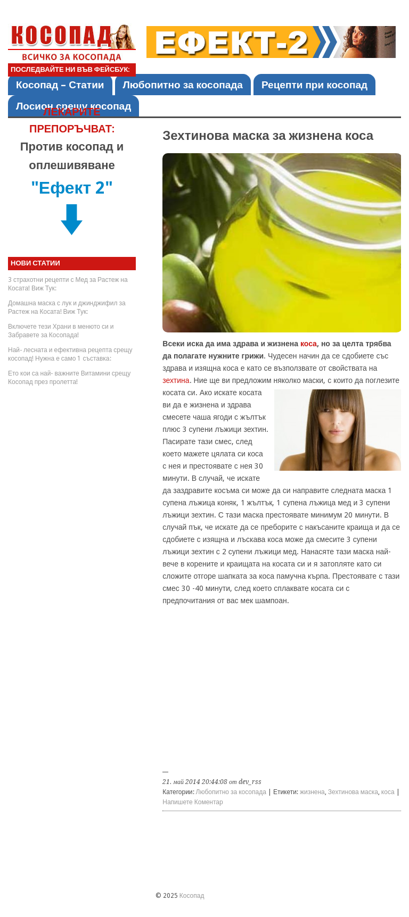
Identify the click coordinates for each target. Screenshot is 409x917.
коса (308, 343)
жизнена (312, 792)
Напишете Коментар (192, 802)
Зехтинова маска (353, 792)
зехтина (175, 380)
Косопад (191, 895)
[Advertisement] (282, 690)
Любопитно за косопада (183, 85)
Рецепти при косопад (314, 85)
